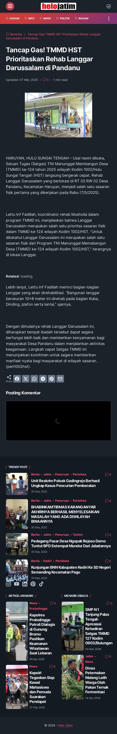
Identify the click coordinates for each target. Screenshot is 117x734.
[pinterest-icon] (33, 584)
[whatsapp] (34, 379)
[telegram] (43, 379)
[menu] (10, 6)
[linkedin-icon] (24, 584)
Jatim (47, 474)
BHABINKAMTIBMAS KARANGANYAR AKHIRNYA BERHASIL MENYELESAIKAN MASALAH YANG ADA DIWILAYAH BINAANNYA (65, 514)
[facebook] (17, 379)
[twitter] (25, 379)
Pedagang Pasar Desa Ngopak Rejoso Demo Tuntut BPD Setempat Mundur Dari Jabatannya (71, 543)
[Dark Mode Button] (108, 6)
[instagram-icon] (8, 584)
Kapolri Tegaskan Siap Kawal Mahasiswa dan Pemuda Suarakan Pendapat (41, 687)
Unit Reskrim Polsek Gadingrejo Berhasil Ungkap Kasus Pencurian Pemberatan (65, 483)
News (33, 603)
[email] (60, 379)
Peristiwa (79, 474)
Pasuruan (62, 474)
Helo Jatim (65, 725)
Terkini (78, 534)
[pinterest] (51, 379)
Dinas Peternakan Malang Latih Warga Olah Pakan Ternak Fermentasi (96, 680)
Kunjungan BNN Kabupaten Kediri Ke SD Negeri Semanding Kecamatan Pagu (70, 569)
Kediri (47, 561)
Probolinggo (38, 608)
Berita (35, 474)
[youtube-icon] (16, 584)
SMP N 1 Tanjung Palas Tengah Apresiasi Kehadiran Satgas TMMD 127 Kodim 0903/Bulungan (98, 626)
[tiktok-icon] (41, 584)
